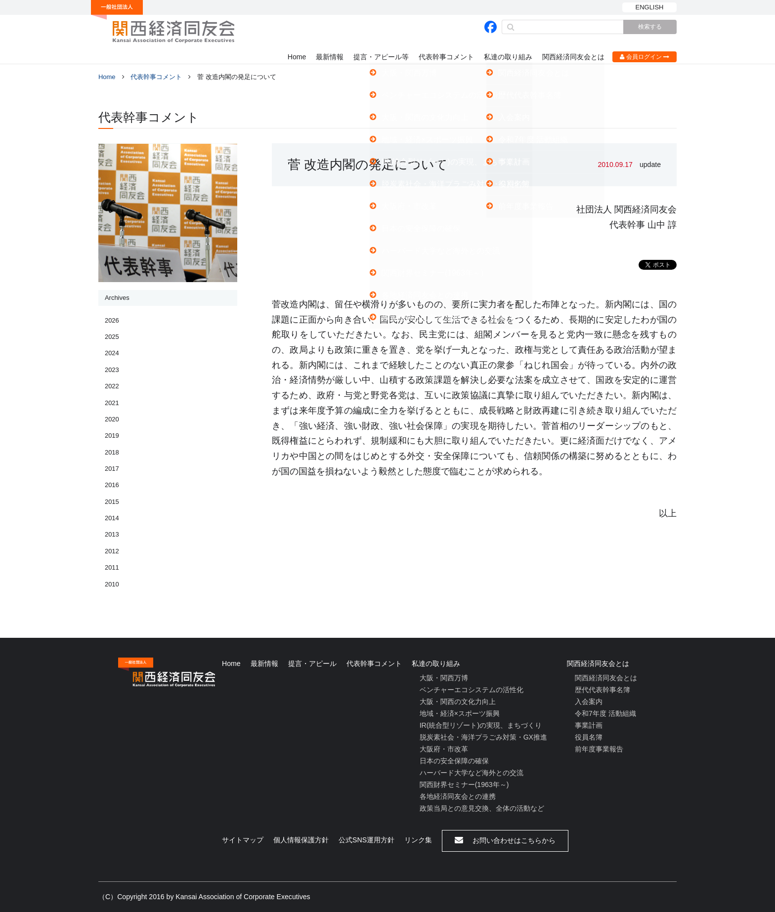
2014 (112, 518)
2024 (112, 353)
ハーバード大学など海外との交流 (471, 773)
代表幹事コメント (446, 57)
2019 (112, 435)
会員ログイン (644, 56)
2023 (112, 369)
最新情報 (330, 57)
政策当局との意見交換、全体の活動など (482, 808)
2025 (112, 336)
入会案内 (589, 701)
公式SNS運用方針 (366, 840)
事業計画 (589, 725)
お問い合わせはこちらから (505, 840)
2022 (112, 386)
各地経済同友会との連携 (458, 796)
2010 (112, 584)
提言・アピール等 (381, 57)
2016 (112, 485)
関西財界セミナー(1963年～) (464, 784)
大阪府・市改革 (444, 749)
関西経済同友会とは (573, 57)
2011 (112, 567)
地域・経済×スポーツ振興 (460, 713)
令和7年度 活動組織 (605, 713)
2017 (112, 468)
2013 (112, 534)
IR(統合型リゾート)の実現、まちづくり (481, 725)
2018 (112, 452)
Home (297, 57)
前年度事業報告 (599, 749)
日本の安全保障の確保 (454, 761)
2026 (112, 320)
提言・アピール (312, 663)
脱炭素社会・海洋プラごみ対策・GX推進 (483, 737)
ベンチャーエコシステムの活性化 (471, 690)
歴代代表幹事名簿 (602, 690)
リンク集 (418, 840)
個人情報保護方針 (301, 840)
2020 (112, 419)
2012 (112, 551)
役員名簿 (589, 737)
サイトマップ (242, 840)
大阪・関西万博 (444, 678)
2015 (112, 501)
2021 (112, 403)
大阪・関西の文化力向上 (458, 701)
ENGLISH (650, 7)
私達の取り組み (508, 57)
